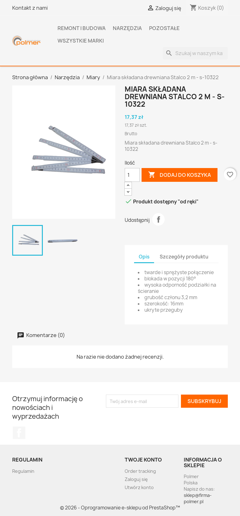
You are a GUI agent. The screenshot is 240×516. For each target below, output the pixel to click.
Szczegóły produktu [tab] (184, 256)
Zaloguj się (136, 479)
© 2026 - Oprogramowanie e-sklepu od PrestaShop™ (120, 507)
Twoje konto (143, 459)
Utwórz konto (139, 487)
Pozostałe (164, 28)
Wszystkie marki (81, 40)
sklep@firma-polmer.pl (198, 498)
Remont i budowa (82, 28)
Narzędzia (127, 28)
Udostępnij (158, 219)
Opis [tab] (144, 256)
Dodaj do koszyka (179, 175)
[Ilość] (132, 175)
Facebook (19, 433)
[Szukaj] (195, 53)
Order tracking (140, 471)
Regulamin (23, 471)
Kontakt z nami (30, 7)
